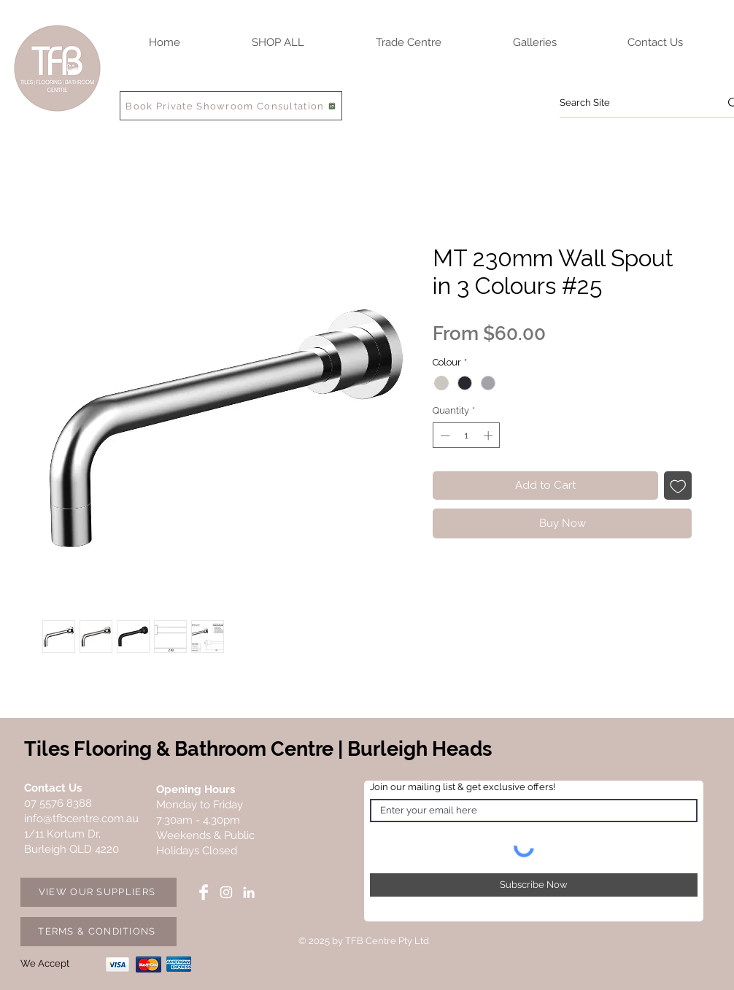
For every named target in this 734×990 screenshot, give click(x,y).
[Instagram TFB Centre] (226, 892)
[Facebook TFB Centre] (204, 892)
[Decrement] (443, 435)
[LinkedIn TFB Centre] (249, 892)
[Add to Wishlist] (678, 485)
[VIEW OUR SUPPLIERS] (98, 892)
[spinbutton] (466, 435)
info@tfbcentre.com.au (81, 818)
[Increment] (489, 435)
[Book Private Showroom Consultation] (231, 105)
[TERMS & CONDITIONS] (98, 931)
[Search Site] (629, 103)
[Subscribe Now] (534, 885)
